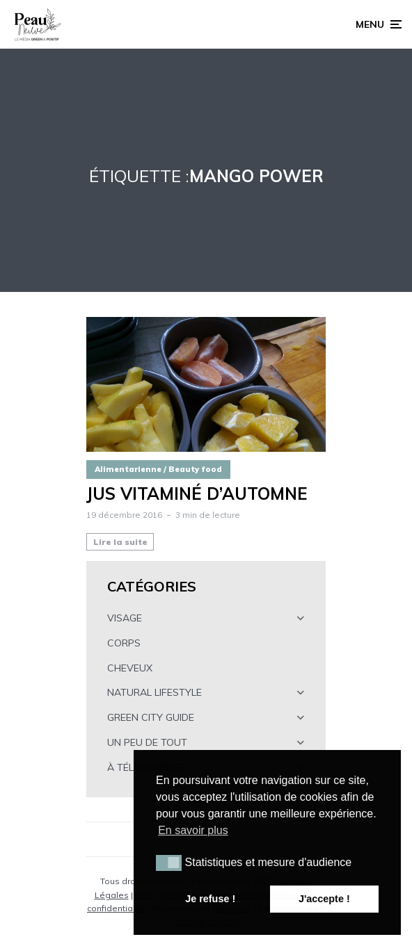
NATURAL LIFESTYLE (154, 692)
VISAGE (124, 618)
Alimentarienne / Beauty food (158, 469)
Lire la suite (120, 542)
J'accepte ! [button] (324, 898)
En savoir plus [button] (193, 830)
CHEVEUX (129, 668)
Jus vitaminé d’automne (197, 494)
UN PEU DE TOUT (147, 742)
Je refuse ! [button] (210, 898)
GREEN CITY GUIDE (150, 717)
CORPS (124, 643)
